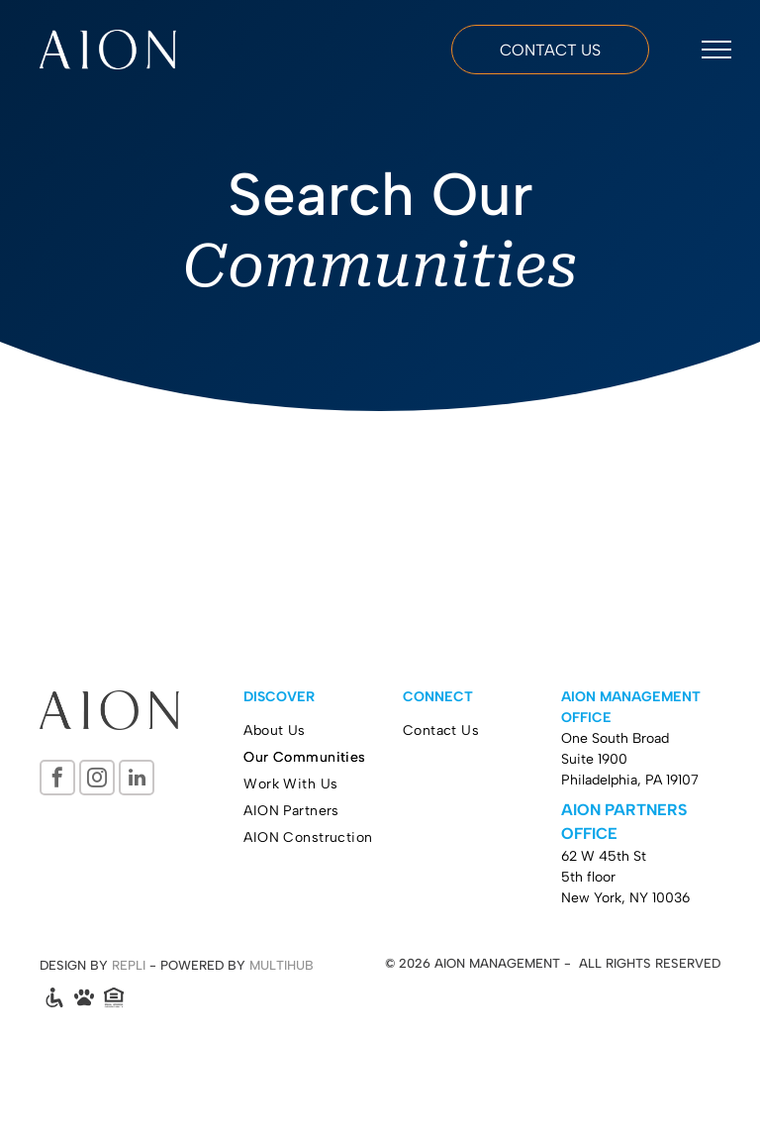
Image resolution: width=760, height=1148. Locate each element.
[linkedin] (136, 780)
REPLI (128, 965)
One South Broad (615, 738)
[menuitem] (323, 730)
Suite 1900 (594, 759)
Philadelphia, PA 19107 (630, 780)
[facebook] (57, 780)
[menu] (716, 49)
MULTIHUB (281, 965)
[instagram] (97, 780)
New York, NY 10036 (625, 897)
